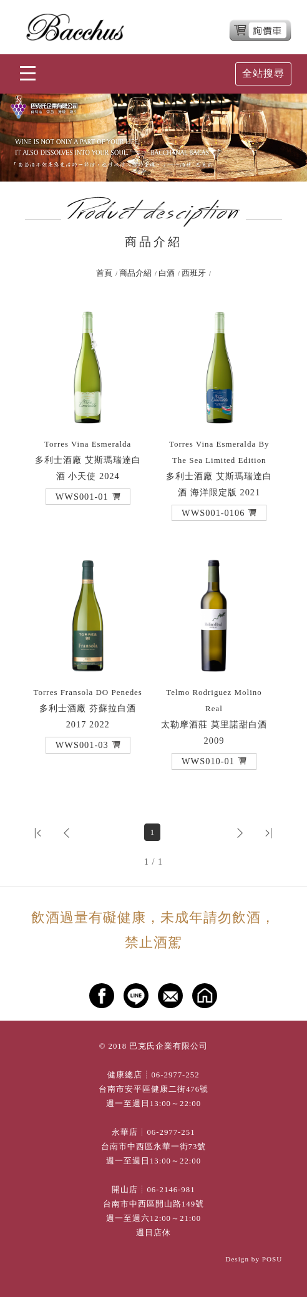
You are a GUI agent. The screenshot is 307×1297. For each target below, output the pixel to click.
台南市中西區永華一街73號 (154, 1146)
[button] (88, 496)
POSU (272, 1259)
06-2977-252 (175, 1075)
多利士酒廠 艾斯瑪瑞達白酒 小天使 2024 (88, 460)
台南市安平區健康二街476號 (153, 1089)
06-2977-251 (171, 1132)
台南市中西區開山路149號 (153, 1204)
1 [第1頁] (152, 832)
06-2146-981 (171, 1189)
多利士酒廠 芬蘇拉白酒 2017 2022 (88, 708)
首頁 (104, 273)
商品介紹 (135, 273)
